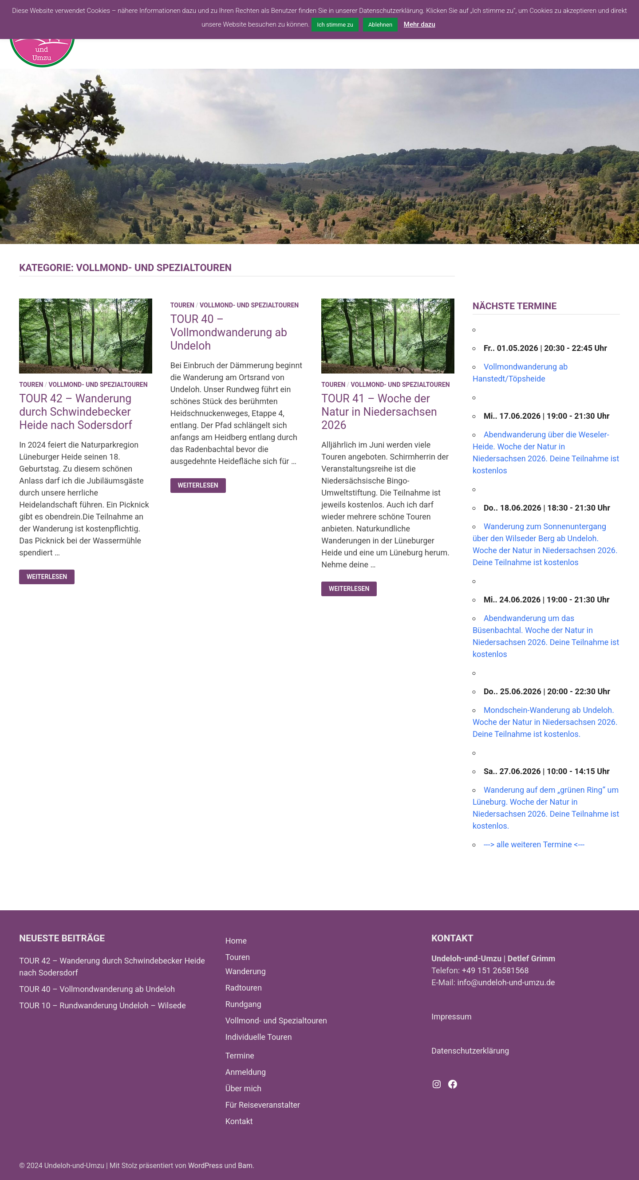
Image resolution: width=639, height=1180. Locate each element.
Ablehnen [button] (380, 24)
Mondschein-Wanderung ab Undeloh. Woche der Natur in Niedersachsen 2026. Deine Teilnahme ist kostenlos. (545, 722)
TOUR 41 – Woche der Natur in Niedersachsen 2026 (379, 412)
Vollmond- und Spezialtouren (97, 384)
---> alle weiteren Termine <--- (534, 844)
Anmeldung (245, 1072)
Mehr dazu (419, 24)
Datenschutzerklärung (470, 1050)
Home (236, 940)
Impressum (451, 1016)
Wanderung (245, 971)
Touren (31, 384)
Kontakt (239, 1121)
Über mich (243, 1088)
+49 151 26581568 (495, 970)
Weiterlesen (50, 577)
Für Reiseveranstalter (262, 1104)
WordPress (205, 1165)
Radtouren (243, 987)
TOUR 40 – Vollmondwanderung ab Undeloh (228, 332)
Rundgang (243, 1004)
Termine (239, 1055)
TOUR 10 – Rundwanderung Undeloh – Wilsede (102, 1005)
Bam (245, 1165)
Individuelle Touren (258, 1037)
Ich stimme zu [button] (335, 24)
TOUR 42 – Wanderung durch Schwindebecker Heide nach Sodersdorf (75, 412)
